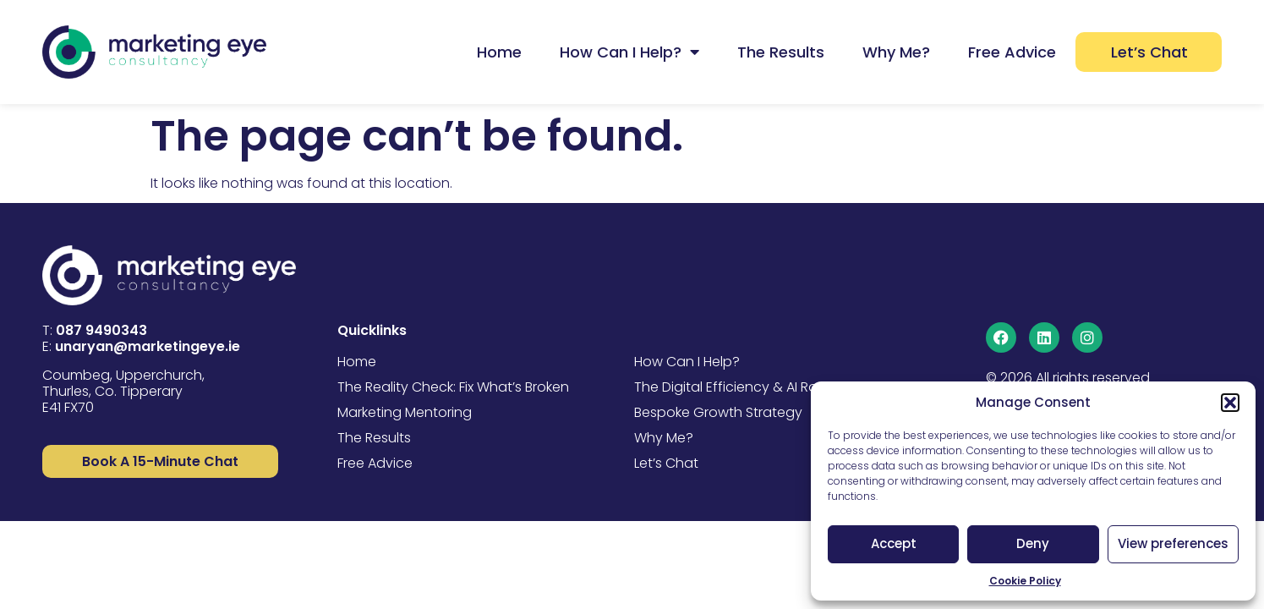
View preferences (1173, 543)
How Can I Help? (629, 52)
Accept (894, 543)
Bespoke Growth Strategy (718, 412)
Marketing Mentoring (404, 412)
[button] (1230, 402)
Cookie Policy (1025, 580)
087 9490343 (101, 330)
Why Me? (896, 52)
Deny (1032, 543)
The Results (780, 52)
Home (499, 52)
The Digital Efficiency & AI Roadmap (750, 387)
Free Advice (1012, 52)
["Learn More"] (160, 461)
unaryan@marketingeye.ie (147, 346)
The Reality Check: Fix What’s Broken (453, 387)
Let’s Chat (1149, 52)
